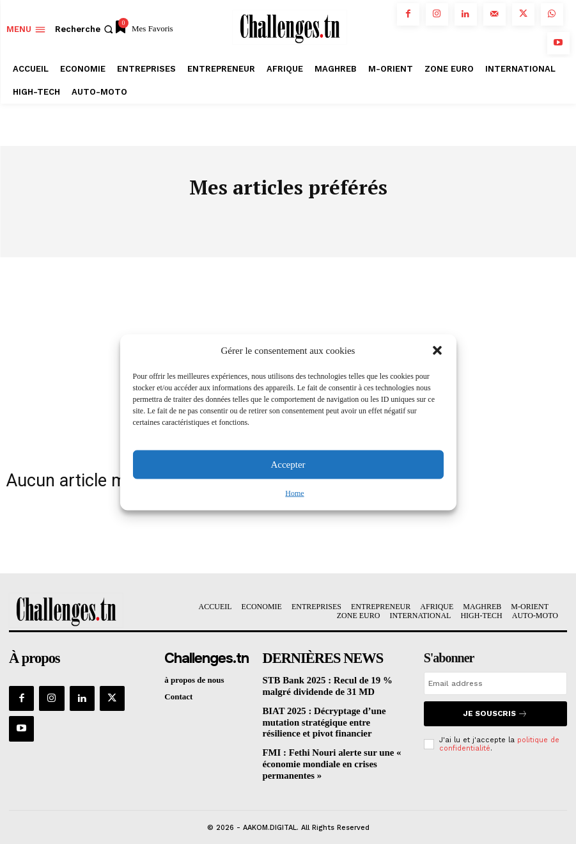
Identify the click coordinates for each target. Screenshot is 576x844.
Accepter (287, 464)
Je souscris (495, 713)
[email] (495, 684)
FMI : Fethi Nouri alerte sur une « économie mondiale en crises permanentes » (323, 756)
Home (294, 492)
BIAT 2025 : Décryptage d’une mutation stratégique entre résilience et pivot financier (333, 718)
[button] (437, 350)
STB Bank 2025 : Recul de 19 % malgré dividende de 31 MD (332, 685)
